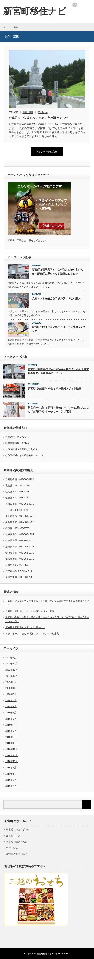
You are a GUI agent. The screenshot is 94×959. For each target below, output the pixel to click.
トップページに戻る (46, 151)
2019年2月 (11, 737)
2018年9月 (11, 767)
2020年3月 (11, 700)
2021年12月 (11, 663)
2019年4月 (11, 724)
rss (74, 5)
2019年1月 (11, 743)
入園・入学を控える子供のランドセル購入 (56, 298)
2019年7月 (11, 706)
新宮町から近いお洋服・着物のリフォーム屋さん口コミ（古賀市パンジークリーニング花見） (58, 409)
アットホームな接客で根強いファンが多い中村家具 (32, 633)
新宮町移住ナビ (44, 953)
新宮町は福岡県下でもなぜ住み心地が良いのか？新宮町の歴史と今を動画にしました (57, 271)
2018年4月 (11, 786)
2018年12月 (11, 749)
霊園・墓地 (28, 112)
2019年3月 (11, 731)
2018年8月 (11, 773)
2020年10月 (11, 688)
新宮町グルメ (13, 835)
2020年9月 (11, 694)
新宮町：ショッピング (17, 829)
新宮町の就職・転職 (16, 854)
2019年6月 (11, 712)
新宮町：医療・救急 (16, 841)
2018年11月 (11, 755)
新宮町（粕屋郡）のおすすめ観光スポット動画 (54, 388)
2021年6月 (11, 682)
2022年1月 (11, 657)
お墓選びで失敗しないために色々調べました (38, 118)
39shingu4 (43, 112)
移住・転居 (12, 848)
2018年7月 (11, 780)
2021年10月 (11, 676)
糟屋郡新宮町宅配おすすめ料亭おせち (25, 627)
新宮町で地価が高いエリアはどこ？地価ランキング (59, 329)
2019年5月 (11, 718)
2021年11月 (11, 669)
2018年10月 (11, 761)
